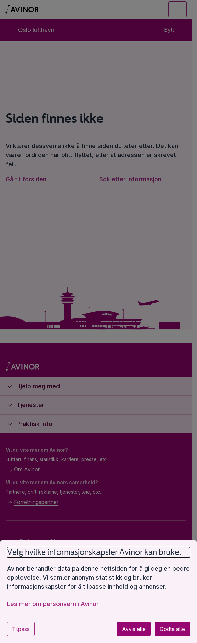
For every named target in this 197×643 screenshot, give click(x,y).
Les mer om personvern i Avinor (53, 603)
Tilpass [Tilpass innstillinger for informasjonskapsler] (21, 629)
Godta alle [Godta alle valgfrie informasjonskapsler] (172, 629)
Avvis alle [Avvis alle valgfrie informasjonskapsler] (134, 629)
